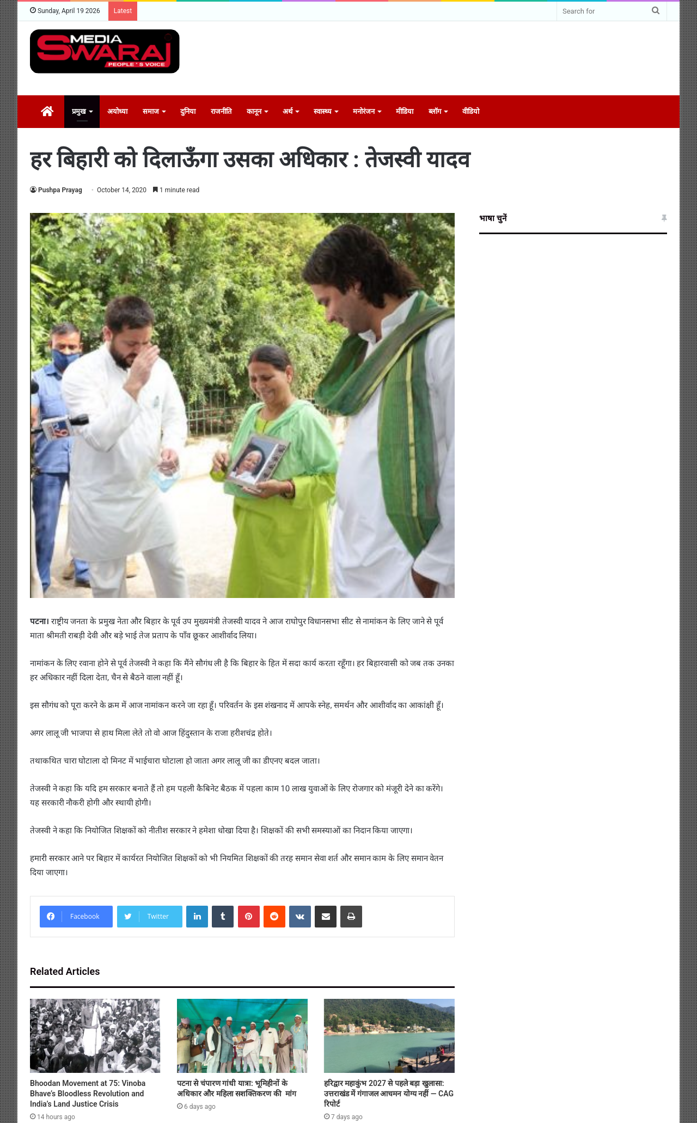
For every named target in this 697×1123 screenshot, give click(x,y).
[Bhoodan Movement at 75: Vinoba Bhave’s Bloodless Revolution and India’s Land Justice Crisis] (95, 1035)
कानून (254, 111)
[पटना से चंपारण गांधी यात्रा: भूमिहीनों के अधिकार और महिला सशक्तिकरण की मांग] (242, 1035)
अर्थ (287, 111)
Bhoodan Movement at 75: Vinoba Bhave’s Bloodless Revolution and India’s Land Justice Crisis (87, 1093)
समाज (151, 111)
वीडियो (470, 111)
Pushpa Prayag (60, 190)
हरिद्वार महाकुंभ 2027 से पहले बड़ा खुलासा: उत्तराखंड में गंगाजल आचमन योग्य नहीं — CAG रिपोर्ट (389, 1093)
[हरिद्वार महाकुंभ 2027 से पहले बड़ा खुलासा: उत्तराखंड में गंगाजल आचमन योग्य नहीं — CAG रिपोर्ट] (389, 1035)
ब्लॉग (435, 111)
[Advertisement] (457, 56)
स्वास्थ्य (323, 111)
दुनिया (187, 111)
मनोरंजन (364, 111)
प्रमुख (79, 111)
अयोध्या (117, 111)
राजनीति (221, 111)
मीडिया (404, 111)
